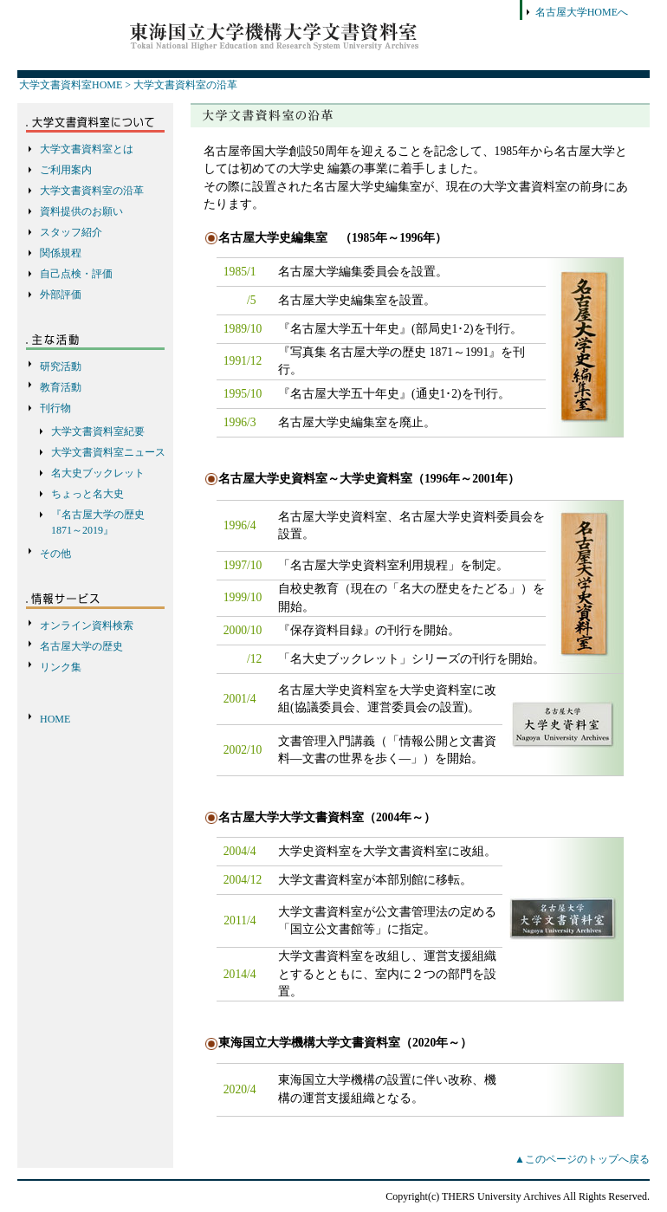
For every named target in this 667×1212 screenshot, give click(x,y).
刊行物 (55, 408)
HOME (55, 719)
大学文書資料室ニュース (108, 452)
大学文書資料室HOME (70, 85)
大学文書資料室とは (86, 149)
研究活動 (60, 366)
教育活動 (60, 387)
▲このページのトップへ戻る (582, 1159)
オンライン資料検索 (86, 625)
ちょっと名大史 (87, 494)
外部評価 (60, 294)
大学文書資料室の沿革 (185, 85)
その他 (55, 554)
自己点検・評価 (76, 274)
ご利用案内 (66, 170)
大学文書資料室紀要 (98, 431)
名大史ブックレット (98, 473)
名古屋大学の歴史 (81, 646)
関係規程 (60, 253)
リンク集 (60, 667)
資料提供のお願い (81, 211)
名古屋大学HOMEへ (581, 12)
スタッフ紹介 (71, 232)
